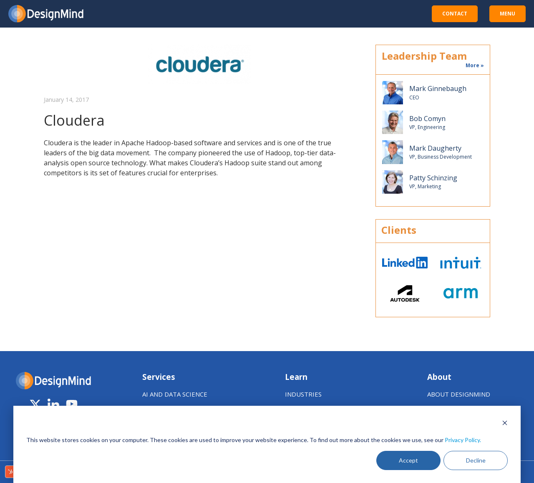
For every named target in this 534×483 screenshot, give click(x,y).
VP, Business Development (440, 157)
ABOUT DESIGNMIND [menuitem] (458, 394)
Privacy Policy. (463, 439)
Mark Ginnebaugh (437, 89)
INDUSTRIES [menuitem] (303, 394)
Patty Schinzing (433, 178)
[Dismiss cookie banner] (505, 424)
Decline (476, 460)
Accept (408, 460)
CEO (414, 98)
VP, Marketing (425, 187)
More (472, 65)
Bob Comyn (427, 119)
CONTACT (454, 13)
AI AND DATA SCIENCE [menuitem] (174, 394)
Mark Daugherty (435, 148)
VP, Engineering (427, 127)
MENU (507, 13)
